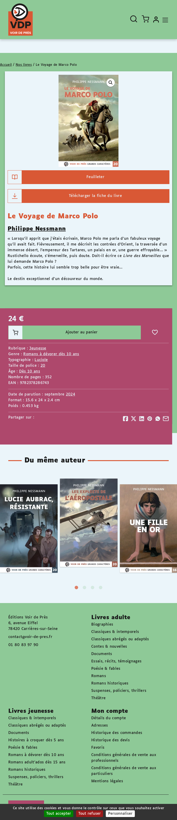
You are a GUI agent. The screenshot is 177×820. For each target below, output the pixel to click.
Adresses (99, 726)
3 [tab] (92, 587)
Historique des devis (110, 740)
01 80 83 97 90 (23, 645)
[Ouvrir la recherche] (133, 18)
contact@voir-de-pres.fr (30, 637)
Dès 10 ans (29, 371)
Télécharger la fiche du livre (65, 196)
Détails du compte (108, 718)
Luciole (41, 360)
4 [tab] (100, 587)
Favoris (97, 748)
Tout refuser (89, 814)
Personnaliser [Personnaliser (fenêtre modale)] (120, 814)
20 (43, 366)
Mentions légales (107, 781)
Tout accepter (58, 814)
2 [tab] (84, 587)
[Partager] (125, 419)
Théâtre (98, 698)
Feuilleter (56, 177)
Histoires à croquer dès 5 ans (36, 740)
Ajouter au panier (53, 332)
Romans (98, 676)
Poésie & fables (106, 669)
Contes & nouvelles (109, 647)
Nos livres (24, 64)
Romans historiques (109, 683)
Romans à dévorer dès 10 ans (51, 354)
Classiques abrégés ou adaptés (120, 639)
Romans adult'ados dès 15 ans (36, 762)
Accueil (6, 64)
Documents (101, 654)
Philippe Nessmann (37, 229)
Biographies (102, 625)
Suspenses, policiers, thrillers (118, 691)
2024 (70, 394)
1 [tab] (76, 587)
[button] (110, 82)
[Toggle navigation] (164, 19)
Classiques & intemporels (115, 632)
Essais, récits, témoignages (116, 661)
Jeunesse (37, 348)
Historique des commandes (116, 733)
